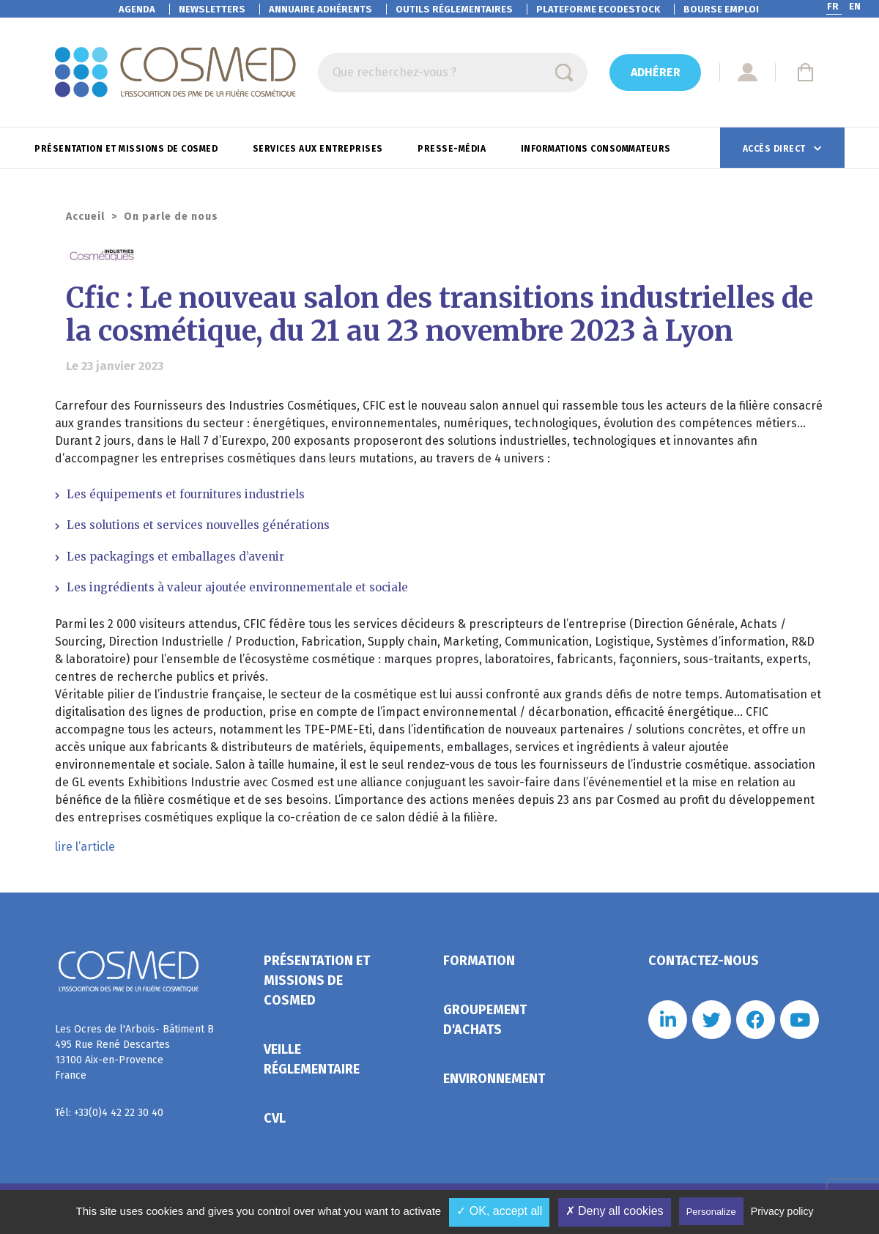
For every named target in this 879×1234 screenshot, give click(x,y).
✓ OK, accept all (499, 1211)
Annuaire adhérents (320, 9)
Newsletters (212, 9)
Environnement (494, 1079)
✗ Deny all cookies (614, 1211)
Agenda (137, 9)
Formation (479, 961)
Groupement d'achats (485, 1020)
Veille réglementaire (312, 1059)
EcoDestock (598, 9)
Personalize (711, 1211)
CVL (275, 1118)
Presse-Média (453, 149)
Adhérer (655, 72)
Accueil (85, 216)
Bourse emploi (721, 9)
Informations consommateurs (597, 149)
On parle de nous (171, 216)
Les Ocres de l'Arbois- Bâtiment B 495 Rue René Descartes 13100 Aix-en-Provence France (134, 1052)
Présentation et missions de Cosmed (127, 149)
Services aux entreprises (319, 149)
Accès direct (776, 149)
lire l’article (85, 847)
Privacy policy (782, 1211)
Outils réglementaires (454, 9)
